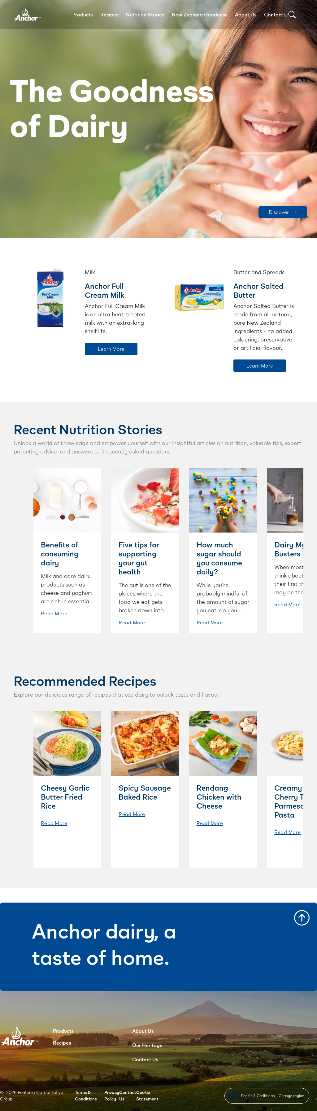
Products (82, 14)
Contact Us (277, 14)
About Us (246, 14)
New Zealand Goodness (200, 14)
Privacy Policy (111, 1095)
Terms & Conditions (86, 1095)
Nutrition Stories (145, 14)
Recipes (109, 14)
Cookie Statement (147, 1095)
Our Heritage (147, 1045)
